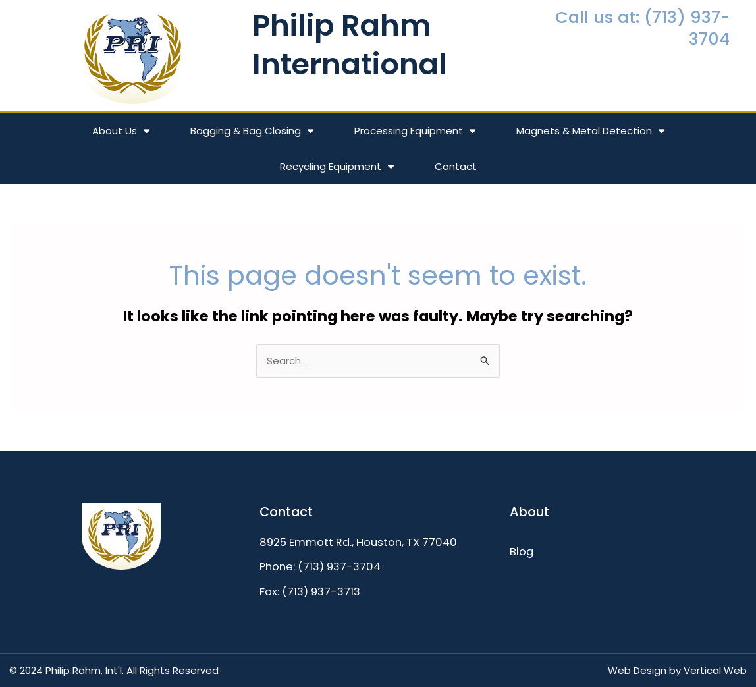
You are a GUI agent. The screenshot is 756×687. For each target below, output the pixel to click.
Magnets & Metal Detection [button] (590, 130)
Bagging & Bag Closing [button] (251, 130)
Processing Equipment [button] (414, 130)
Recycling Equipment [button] (337, 166)
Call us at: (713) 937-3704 (642, 28)
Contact (456, 166)
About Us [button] (120, 130)
